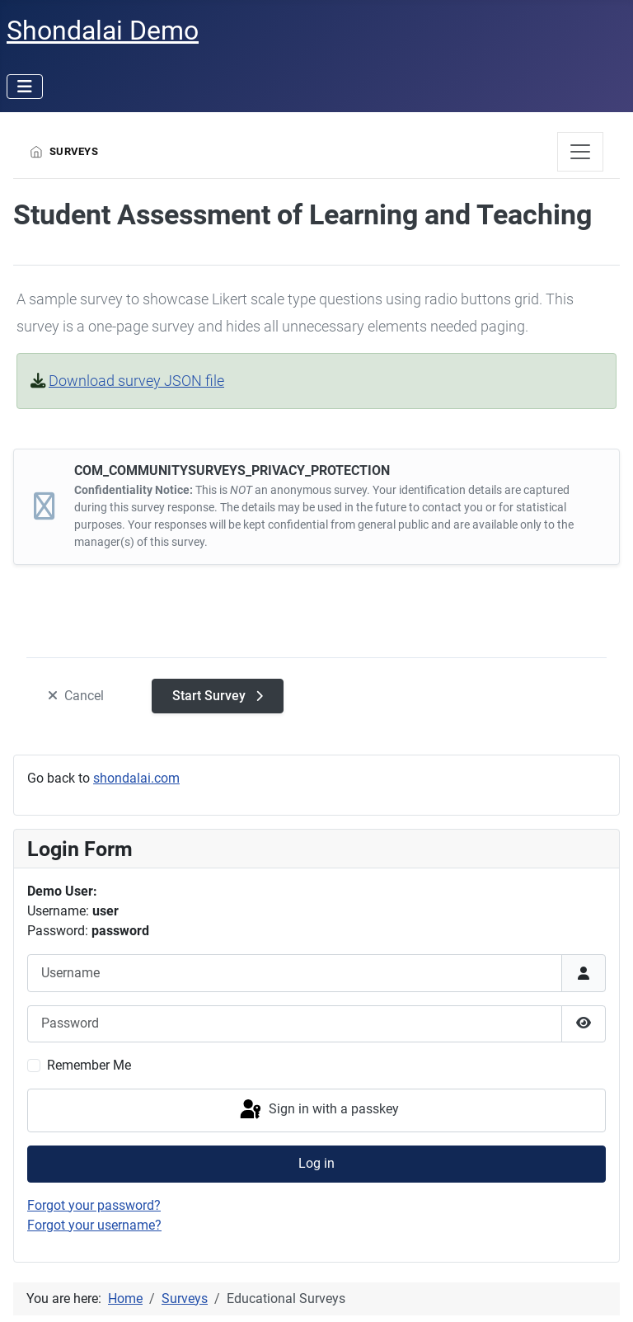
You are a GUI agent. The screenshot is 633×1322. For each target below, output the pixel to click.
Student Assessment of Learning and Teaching (302, 215)
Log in (316, 1163)
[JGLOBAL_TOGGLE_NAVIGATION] (580, 152)
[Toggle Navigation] (25, 86)
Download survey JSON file (136, 380)
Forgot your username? (94, 1225)
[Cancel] (75, 696)
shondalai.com (136, 778)
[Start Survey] (218, 696)
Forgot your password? (94, 1205)
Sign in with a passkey (318, 1110)
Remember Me (89, 1065)
